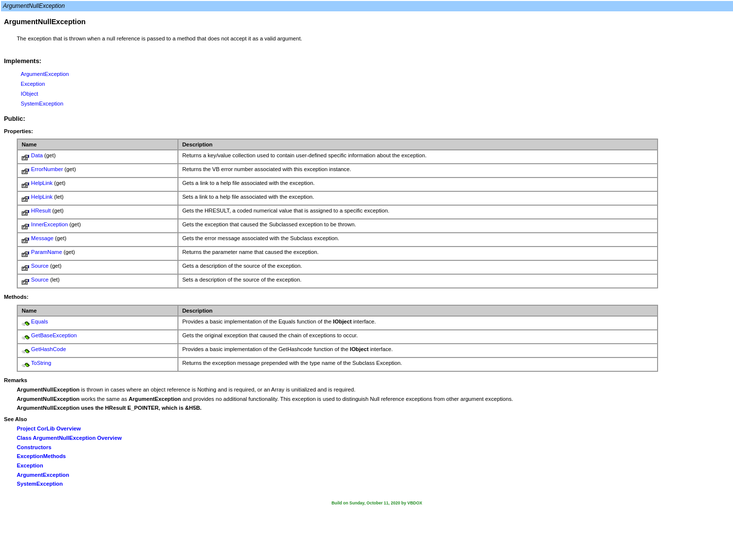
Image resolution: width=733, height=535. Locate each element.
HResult (41, 211)
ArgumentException (45, 74)
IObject (29, 94)
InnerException (49, 224)
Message (42, 238)
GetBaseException (54, 335)
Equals (39, 321)
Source (39, 266)
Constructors (34, 447)
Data (37, 155)
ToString (41, 363)
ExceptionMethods (41, 456)
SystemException (42, 104)
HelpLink (42, 183)
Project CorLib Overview (49, 428)
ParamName (46, 252)
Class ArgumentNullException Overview (69, 438)
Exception (33, 84)
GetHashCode (48, 349)
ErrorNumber (47, 169)
